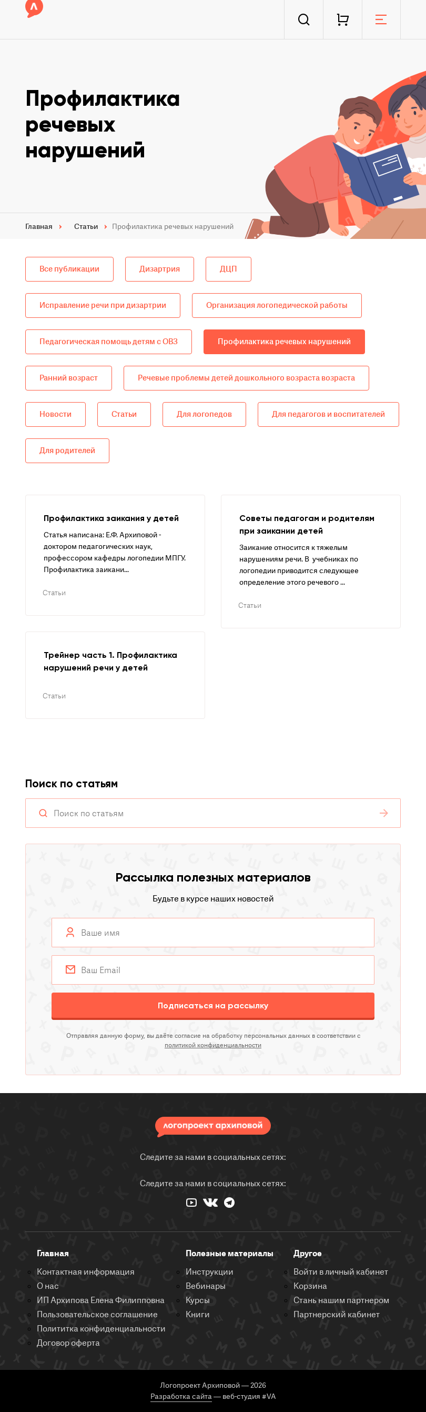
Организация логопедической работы (277, 305)
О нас (48, 1286)
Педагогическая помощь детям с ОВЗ (108, 341)
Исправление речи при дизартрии (102, 305)
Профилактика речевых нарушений (284, 341)
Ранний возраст (68, 378)
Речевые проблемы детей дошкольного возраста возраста (246, 378)
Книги (198, 1314)
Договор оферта (68, 1343)
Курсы (198, 1300)
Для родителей (67, 450)
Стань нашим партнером (341, 1300)
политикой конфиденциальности (213, 1045)
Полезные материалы (229, 1253)
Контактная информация (86, 1272)
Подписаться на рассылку (213, 1005)
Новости (55, 414)
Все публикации (69, 269)
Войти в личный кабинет (340, 1272)
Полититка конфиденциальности (101, 1329)
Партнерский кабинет (336, 1314)
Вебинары (206, 1286)
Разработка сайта (181, 1396)
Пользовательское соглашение (97, 1314)
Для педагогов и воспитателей (328, 414)
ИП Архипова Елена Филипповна (101, 1300)
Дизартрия (159, 269)
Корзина (310, 1286)
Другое (307, 1253)
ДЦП (228, 269)
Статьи (124, 414)
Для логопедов (204, 414)
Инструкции (210, 1272)
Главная (53, 1253)
